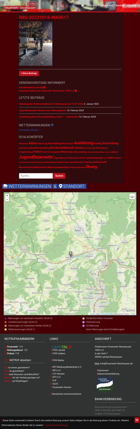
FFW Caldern (57, 353)
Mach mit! (107, 5)
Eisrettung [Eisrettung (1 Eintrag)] (87, 148)
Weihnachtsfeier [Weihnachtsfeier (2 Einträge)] (78, 167)
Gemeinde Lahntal (29, 130)
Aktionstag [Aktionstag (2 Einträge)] (42, 143)
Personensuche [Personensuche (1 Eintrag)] (24, 162)
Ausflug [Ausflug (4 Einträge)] (98, 143)
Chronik (132, 5)
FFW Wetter (57, 360)
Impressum (102, 370)
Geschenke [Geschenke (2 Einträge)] (54, 152)
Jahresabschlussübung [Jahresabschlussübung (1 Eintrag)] (96, 152)
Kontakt (120, 5)
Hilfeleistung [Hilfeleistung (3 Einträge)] (66, 152)
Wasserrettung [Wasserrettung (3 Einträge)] (26, 167)
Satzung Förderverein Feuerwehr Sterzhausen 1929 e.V (48, 90)
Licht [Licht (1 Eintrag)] (105, 158)
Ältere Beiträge (29, 73)
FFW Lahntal (57, 350)
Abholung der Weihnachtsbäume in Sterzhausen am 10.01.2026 (51, 104)
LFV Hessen (57, 373)
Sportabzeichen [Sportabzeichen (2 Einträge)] (76, 162)
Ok (136, 420)
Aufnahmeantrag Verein (32, 87)
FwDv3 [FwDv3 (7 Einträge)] (37, 151)
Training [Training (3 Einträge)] (88, 162)
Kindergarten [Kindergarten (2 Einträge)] (73, 158)
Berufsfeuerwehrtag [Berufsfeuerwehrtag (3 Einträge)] (40, 148)
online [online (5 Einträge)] (110, 157)
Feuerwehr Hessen (60, 387)
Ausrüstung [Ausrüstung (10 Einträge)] (111, 143)
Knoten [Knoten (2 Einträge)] (82, 158)
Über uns (91, 5)
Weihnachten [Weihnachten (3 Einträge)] (40, 167)
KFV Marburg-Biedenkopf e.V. (66, 367)
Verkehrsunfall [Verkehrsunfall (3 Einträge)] (99, 162)
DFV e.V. (55, 377)
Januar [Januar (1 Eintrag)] (106, 152)
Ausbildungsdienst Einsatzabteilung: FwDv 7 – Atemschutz (49, 116)
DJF (53, 380)
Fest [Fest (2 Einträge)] (93, 148)
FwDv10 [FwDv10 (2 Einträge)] (45, 152)
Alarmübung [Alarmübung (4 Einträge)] (54, 143)
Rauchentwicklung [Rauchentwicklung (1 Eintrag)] (36, 162)
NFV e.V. (55, 370)
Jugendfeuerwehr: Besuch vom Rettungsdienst (42, 110)
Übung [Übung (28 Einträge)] (91, 166)
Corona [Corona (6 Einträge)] (78, 147)
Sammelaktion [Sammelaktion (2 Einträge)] (50, 162)
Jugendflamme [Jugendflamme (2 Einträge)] (60, 158)
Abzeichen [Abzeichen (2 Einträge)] (23, 143)
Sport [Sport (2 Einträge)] (66, 162)
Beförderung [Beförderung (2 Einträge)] (24, 148)
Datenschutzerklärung (55, 425)
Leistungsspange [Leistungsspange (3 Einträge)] (94, 157)
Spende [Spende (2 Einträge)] (60, 162)
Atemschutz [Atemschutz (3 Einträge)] (67, 143)
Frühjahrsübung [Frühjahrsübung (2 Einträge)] (26, 152)
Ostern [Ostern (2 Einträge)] (118, 158)
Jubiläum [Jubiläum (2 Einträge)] (114, 152)
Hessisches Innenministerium (65, 394)
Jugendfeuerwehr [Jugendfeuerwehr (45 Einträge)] (36, 157)
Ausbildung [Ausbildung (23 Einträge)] (83, 143)
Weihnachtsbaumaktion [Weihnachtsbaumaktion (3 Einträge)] (58, 167)
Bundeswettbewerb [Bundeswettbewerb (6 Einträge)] (62, 147)
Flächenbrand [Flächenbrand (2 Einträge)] (102, 148)
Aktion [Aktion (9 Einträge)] (33, 143)
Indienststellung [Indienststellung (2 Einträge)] (80, 152)
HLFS (54, 384)
